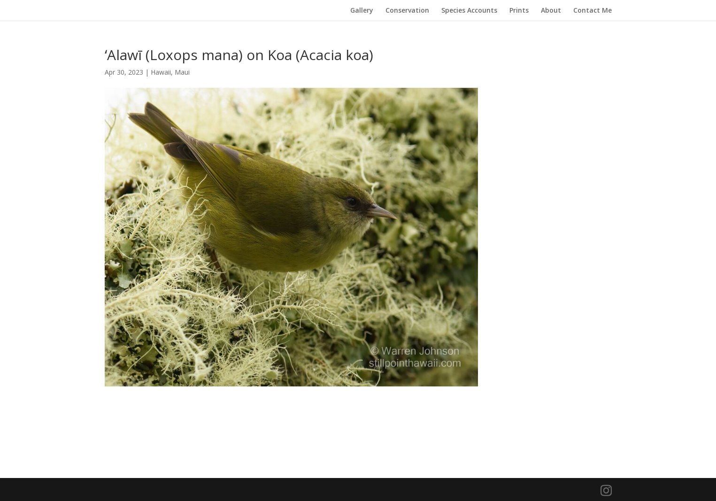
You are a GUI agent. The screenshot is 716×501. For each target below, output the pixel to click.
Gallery (361, 11)
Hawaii (161, 72)
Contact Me (592, 11)
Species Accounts (469, 11)
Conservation (407, 11)
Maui (182, 72)
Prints (519, 11)
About (551, 11)
